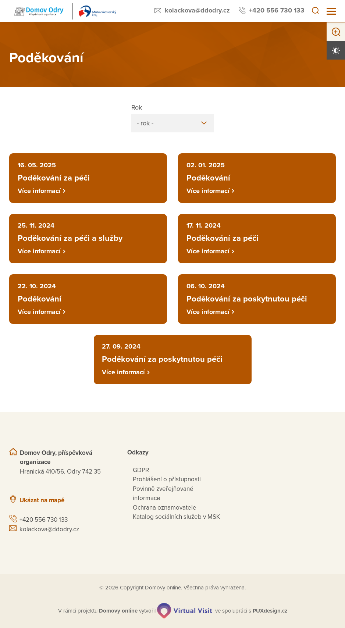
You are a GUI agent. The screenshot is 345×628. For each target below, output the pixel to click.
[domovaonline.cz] (118, 611)
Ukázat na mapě (41, 500)
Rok (136, 107)
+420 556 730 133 (277, 10)
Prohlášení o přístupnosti (167, 479)
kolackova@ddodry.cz (197, 10)
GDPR (141, 470)
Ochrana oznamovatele (164, 507)
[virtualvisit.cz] (184, 610)
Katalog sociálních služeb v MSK (176, 517)
